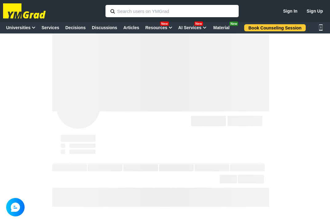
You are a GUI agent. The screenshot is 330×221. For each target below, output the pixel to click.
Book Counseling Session (275, 27)
